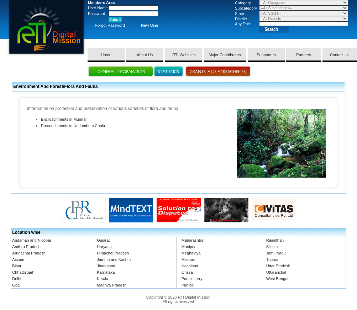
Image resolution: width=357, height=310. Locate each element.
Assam (18, 259)
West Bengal (277, 279)
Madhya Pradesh (111, 285)
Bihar (16, 266)
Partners (303, 55)
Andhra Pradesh (26, 247)
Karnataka (106, 272)
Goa (16, 285)
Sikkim (272, 247)
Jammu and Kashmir (115, 259)
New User (149, 25)
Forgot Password (110, 25)
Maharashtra (193, 240)
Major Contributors (225, 55)
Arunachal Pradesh (29, 253)
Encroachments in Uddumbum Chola (73, 126)
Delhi (16, 279)
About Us (145, 55)
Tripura (272, 259)
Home (106, 55)
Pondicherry (192, 279)
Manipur (189, 247)
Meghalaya (191, 253)
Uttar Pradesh (278, 266)
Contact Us (339, 55)
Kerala (102, 279)
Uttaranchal (276, 272)
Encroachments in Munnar (63, 119)
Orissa (187, 272)
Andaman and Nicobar (31, 240)
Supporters (266, 55)
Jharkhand (106, 266)
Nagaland (190, 266)
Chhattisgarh (23, 272)
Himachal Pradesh (113, 253)
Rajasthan (275, 240)
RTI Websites (183, 55)
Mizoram (189, 259)
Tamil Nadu (276, 253)
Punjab (188, 285)
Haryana (104, 247)
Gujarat (103, 240)
